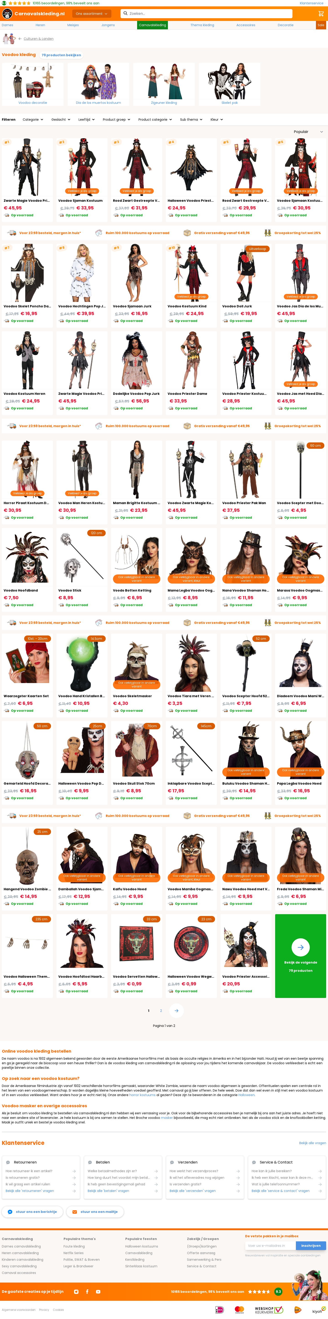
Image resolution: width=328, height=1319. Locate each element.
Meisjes (73, 25)
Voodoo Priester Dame (187, 393)
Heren (40, 25)
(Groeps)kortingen (202, 1246)
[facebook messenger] (32, 1211)
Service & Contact (201, 1266)
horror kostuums (142, 1095)
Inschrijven (311, 1245)
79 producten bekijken (61, 55)
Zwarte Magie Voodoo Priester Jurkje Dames (97, 393)
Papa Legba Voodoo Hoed (299, 783)
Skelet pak (230, 102)
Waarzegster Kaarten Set (26, 696)
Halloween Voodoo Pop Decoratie (87, 783)
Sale (321, 25)
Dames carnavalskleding (21, 1246)
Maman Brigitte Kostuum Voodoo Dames (148, 503)
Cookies (58, 1310)
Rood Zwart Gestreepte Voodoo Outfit (146, 200)
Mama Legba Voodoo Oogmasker (197, 590)
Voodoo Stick (69, 590)
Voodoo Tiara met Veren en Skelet (198, 696)
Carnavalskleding (152, 25)
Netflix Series (74, 1253)
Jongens (108, 25)
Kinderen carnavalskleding (22, 1259)
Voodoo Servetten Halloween (138, 976)
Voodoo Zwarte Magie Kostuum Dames (202, 503)
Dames (7, 25)
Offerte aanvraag (201, 1253)
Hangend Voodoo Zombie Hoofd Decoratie (41, 889)
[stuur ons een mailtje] (95, 1211)
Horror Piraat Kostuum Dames (30, 503)
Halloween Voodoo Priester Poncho (198, 200)
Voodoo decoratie (32, 102)
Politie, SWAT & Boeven (82, 1259)
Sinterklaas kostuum (141, 1266)
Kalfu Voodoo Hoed (129, 889)
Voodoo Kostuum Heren (24, 393)
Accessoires (245, 25)
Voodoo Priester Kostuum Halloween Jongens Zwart (267, 393)
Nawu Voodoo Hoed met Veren (249, 889)
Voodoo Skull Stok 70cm (134, 783)
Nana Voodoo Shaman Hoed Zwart (252, 590)
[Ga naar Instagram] (76, 1291)
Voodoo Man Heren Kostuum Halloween (92, 503)
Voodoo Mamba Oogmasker (192, 889)
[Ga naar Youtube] (98, 1291)
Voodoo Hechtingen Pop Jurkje (85, 306)
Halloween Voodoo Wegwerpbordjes (199, 976)
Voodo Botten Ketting (132, 590)
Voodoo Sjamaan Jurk (132, 306)
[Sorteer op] (308, 131)
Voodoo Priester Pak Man (244, 503)
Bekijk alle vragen (312, 1143)
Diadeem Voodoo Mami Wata (302, 696)
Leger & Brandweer (78, 1266)
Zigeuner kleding (164, 102)
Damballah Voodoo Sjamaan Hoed (88, 889)
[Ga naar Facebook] (87, 1291)
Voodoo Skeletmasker (132, 696)
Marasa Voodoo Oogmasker (301, 590)
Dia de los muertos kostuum (98, 102)
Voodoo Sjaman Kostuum (80, 200)
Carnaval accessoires (19, 1273)
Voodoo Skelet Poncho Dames (30, 306)
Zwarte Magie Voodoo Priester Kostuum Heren (44, 200)
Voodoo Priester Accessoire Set (249, 976)
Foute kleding (74, 1246)
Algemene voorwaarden (19, 1310)
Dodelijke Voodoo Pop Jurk (136, 393)
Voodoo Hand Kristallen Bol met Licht (90, 696)
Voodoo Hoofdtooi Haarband (83, 976)
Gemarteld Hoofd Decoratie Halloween (38, 783)
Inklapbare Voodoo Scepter (192, 783)
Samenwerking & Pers (204, 1259)
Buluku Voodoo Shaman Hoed (248, 783)
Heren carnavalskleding (20, 1253)
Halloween (246, 1095)
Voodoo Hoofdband (21, 590)
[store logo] (33, 13)
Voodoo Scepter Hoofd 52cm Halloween (256, 696)
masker (167, 1117)
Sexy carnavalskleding (19, 1266)
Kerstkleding (134, 1259)
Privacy (44, 1310)
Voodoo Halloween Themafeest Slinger (38, 976)
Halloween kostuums (141, 1246)
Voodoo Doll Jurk (237, 306)
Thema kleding (202, 25)
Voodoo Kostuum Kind (187, 306)
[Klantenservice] (313, 3)
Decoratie (286, 25)
